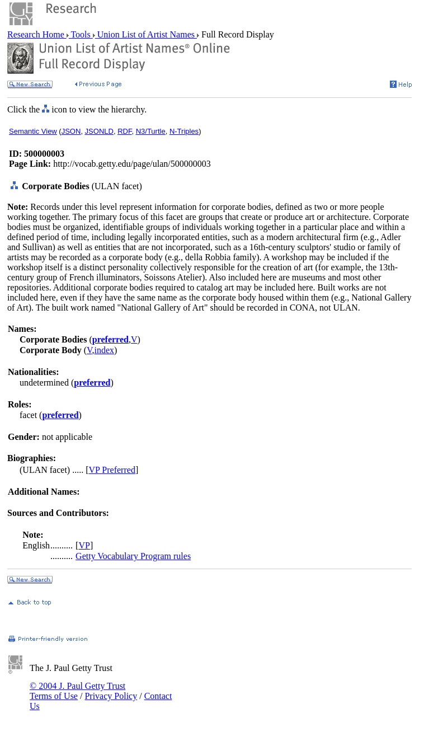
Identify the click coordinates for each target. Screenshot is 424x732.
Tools (81, 34)
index (104, 350)
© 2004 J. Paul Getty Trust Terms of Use (77, 691)
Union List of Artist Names (146, 34)
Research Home (37, 34)
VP (83, 545)
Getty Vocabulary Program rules (133, 556)
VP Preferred (112, 470)
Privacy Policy (110, 696)
